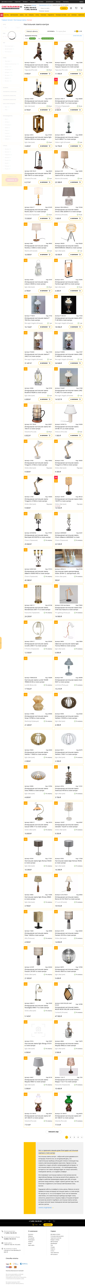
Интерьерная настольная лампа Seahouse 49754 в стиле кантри (66, 789)
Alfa (6, 119)
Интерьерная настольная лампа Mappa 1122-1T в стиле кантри (66, 1081)
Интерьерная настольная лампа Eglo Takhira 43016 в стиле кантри (38, 138)
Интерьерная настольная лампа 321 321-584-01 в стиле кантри (68, 1117)
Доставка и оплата (7, 1)
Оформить (48, 1224)
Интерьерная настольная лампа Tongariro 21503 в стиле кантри (66, 464)
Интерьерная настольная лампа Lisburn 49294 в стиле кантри (36, 283)
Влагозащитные (9, 46)
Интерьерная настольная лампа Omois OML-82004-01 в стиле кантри (68, 211)
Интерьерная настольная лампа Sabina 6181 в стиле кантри (66, 174)
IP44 (6, 109)
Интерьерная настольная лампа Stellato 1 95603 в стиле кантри (36, 753)
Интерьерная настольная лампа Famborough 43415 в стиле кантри (67, 283)
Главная (4, 20)
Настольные (8, 51)
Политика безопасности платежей (14, 1270)
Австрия (8, 149)
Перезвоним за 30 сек (45, 5)
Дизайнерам (49, 1)
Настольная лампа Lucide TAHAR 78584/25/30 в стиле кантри (36, 681)
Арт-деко (8, 75)
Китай (7, 163)
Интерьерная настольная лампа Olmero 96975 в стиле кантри (66, 970)
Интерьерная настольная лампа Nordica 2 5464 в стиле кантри (36, 247)
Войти (81, 1)
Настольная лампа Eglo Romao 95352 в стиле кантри (68, 862)
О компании (32, 1231)
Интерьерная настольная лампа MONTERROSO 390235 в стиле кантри (68, 247)
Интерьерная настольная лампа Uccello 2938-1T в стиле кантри (66, 102)
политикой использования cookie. (15, 1278)
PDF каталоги (54, 1254)
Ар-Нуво (8, 72)
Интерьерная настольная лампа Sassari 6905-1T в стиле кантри (36, 826)
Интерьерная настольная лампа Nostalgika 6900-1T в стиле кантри (37, 1007)
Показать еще (53, 1132)
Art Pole (7, 122)
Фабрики (30, 1236)
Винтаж (8, 81)
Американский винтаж (12, 64)
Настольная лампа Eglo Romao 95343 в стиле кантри (38, 862)
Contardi (7, 133)
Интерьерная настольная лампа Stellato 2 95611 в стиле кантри (66, 753)
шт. (35, 1225)
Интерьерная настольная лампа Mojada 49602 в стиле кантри (66, 1044)
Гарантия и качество (56, 1238)
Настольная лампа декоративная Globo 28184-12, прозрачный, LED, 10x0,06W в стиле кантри (67, 572)
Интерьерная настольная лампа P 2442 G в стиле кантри (37, 355)
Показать (11, 180)
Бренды (58, 1)
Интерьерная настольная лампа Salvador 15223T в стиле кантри (66, 826)
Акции (29, 1243)
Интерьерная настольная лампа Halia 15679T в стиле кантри (68, 500)
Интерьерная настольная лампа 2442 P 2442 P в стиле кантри (68, 391)
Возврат (25, 1)
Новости (53, 1249)
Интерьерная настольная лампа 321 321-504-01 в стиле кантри (38, 1117)
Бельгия (8, 152)
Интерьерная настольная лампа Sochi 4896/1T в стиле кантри (66, 138)
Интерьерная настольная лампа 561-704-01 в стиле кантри (38, 428)
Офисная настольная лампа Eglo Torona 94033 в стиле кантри (67, 645)
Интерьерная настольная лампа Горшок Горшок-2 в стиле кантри (67, 66)
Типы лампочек (55, 1252)
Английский (9, 69)
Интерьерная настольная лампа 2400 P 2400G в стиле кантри (68, 355)
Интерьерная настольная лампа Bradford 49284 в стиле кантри (36, 391)
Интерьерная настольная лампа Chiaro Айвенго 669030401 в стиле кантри (67, 536)
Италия (8, 160)
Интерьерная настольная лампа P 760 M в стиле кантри (37, 319)
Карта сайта (31, 1245)
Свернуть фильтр (32, 31)
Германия (8, 154)
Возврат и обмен (55, 1240)
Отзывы (32, 1)
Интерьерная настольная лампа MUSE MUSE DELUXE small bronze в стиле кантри (67, 1008)
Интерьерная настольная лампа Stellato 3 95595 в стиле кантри (66, 717)
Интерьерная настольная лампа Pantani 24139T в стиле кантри (36, 970)
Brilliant (7, 127)
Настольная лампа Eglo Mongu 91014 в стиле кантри (38, 1044)
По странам (31, 1238)
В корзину (45, 73)
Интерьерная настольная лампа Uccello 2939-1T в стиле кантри (36, 645)
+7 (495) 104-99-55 (30, 9)
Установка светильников (57, 1236)
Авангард (8, 61)
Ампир (8, 66)
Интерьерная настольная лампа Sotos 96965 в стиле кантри (36, 789)
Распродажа (31, 1240)
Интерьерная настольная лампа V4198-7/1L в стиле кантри (66, 428)
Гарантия (17, 1)
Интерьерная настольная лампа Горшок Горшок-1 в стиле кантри (37, 66)
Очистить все (77, 35)
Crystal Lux (8, 136)
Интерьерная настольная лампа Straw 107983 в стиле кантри (36, 717)
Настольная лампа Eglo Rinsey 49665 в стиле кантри (38, 898)
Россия (7, 169)
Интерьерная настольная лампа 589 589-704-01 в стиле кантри (38, 174)
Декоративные (9, 49)
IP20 (7, 107)
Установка (40, 1)
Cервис (53, 1231)
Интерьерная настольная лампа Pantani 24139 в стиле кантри (66, 934)
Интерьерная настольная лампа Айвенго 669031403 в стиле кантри (37, 572)
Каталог (2, 15)
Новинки (30, 1241)
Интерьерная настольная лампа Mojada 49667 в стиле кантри (36, 1081)
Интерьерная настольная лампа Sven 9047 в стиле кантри (68, 681)
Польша (8, 166)
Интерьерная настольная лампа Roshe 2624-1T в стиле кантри (36, 211)
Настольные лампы (20, 20)
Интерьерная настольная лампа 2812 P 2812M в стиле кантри (68, 319)
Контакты (66, 1)
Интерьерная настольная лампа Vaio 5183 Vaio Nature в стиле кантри (68, 609)
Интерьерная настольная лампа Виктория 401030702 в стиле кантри (37, 536)
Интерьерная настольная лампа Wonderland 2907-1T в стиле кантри (37, 609)
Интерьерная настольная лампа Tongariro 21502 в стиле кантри (36, 464)
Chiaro (7, 130)
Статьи (52, 1250)
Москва (34, 5)
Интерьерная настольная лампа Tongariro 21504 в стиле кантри (36, 500)
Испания (8, 157)
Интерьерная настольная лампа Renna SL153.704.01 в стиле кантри (67, 898)
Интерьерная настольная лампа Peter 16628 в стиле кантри (36, 934)
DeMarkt (7, 139)
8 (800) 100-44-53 (30, 8)
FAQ (52, 1245)
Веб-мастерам (54, 1241)
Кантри (32, 38)
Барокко (8, 78)
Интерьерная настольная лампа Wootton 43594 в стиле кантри (36, 102)
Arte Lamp (8, 125)
